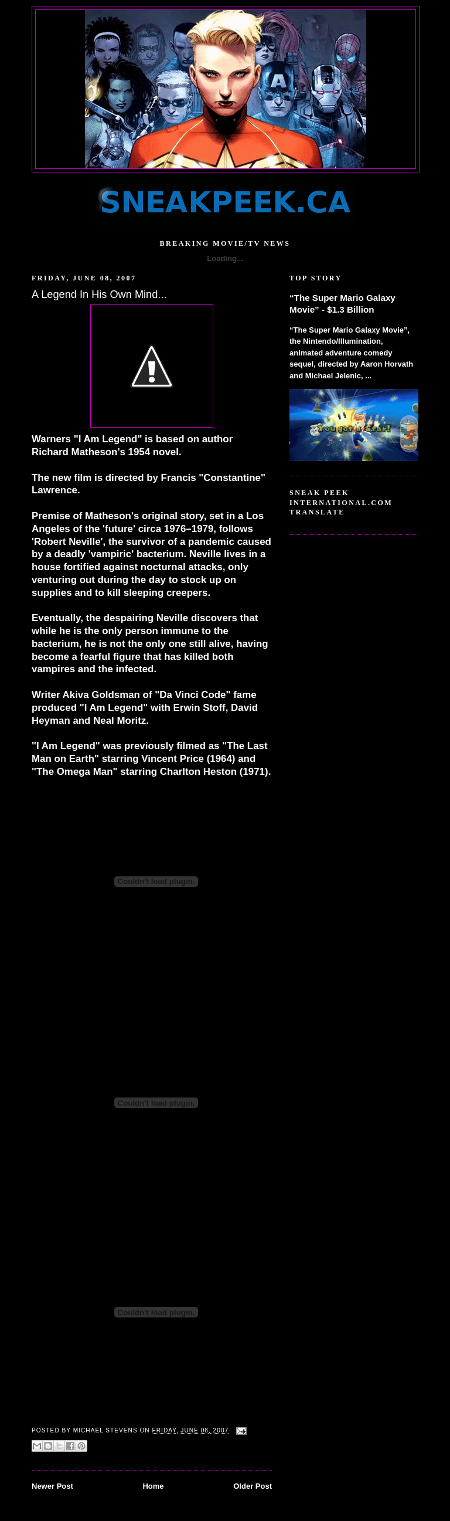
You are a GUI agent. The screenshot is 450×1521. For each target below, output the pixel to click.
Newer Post (52, 1486)
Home (152, 1486)
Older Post (252, 1486)
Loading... (225, 258)
